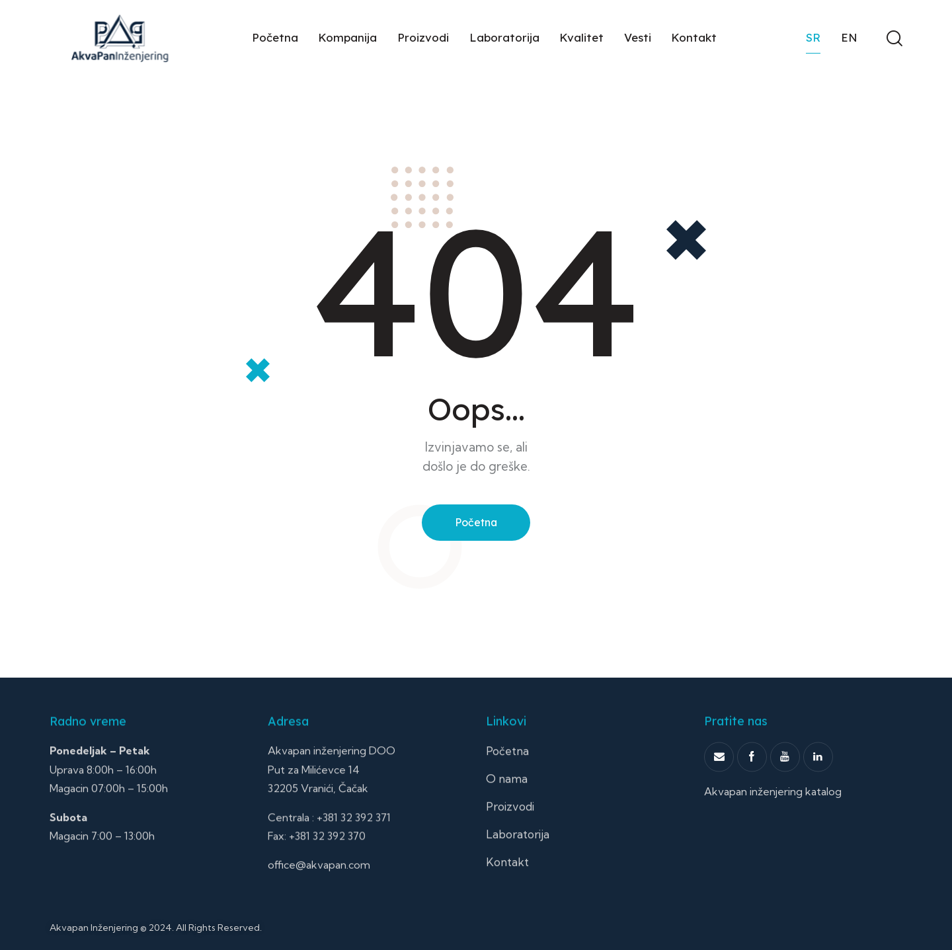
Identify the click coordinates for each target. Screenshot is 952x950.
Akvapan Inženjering (94, 927)
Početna (476, 522)
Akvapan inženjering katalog (773, 826)
